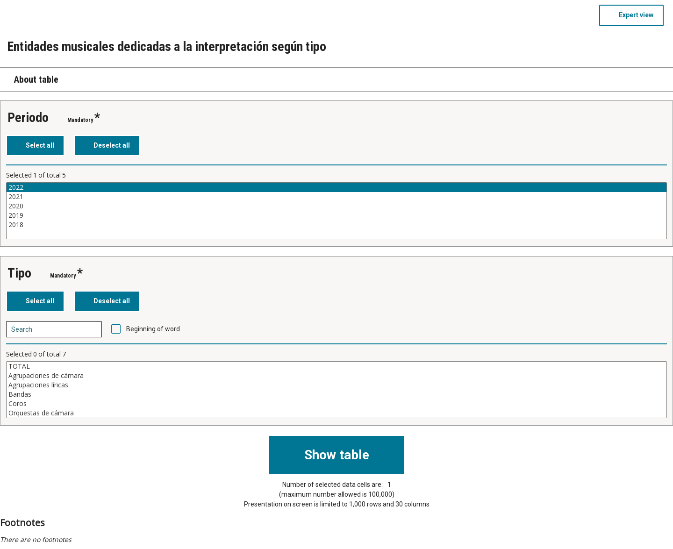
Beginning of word (153, 329)
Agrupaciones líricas (336, 385)
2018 (336, 224)
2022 (336, 187)
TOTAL (336, 366)
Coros (336, 403)
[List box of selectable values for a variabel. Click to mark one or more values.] (336, 210)
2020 (336, 206)
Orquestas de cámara (336, 413)
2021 (336, 196)
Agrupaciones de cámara (336, 375)
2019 (336, 215)
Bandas (336, 394)
